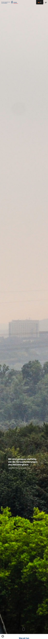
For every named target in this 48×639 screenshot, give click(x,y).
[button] (2, 636)
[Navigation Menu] (46, 2)
